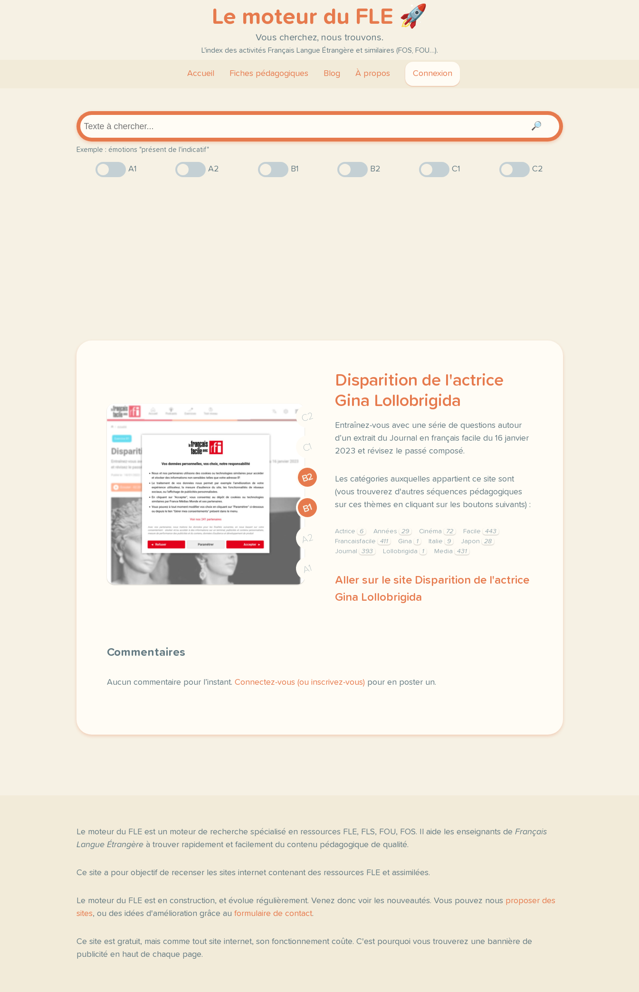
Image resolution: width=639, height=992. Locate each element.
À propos (372, 73)
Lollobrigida (405, 551)
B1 (307, 508)
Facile (481, 531)
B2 (307, 477)
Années (392, 531)
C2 (307, 416)
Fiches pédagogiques (268, 73)
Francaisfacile (363, 541)
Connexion (432, 73)
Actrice (350, 531)
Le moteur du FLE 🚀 (320, 17)
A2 (307, 538)
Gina (409, 541)
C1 (307, 447)
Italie (441, 541)
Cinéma (437, 531)
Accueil (200, 73)
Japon (477, 541)
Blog (332, 73)
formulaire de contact (273, 913)
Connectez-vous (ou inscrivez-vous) (300, 682)
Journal (355, 551)
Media (451, 551)
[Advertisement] (319, 258)
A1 (307, 569)
